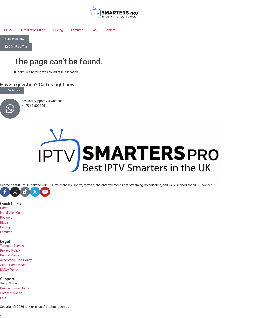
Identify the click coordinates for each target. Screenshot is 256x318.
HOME (8, 30)
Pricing (58, 30)
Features (77, 30)
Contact (110, 30)
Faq (94, 30)
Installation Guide (33, 30)
